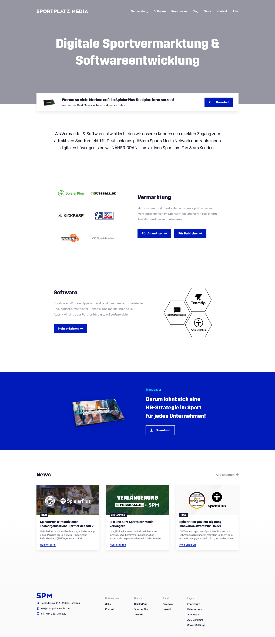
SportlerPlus (141, 609)
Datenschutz (194, 609)
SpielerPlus (140, 604)
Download (159, 430)
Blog (195, 11)
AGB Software (195, 619)
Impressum (193, 604)
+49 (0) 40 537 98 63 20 (53, 613)
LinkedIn (167, 609)
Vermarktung (139, 11)
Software (160, 11)
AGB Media (193, 614)
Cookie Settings (196, 625)
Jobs (236, 11)
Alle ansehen (225, 474)
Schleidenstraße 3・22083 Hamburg (60, 603)
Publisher (188, 233)
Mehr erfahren (68, 328)
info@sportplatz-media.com (55, 608)
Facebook (167, 604)
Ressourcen (179, 11)
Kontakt (222, 11)
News (207, 11)
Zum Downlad (219, 102)
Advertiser (152, 233)
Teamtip (138, 614)
